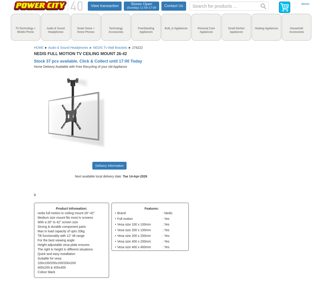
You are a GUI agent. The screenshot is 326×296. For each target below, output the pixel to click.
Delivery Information (109, 165)
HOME (38, 47)
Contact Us (173, 6)
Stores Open (141, 5)
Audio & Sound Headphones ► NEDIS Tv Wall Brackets (87, 47)
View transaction (105, 6)
